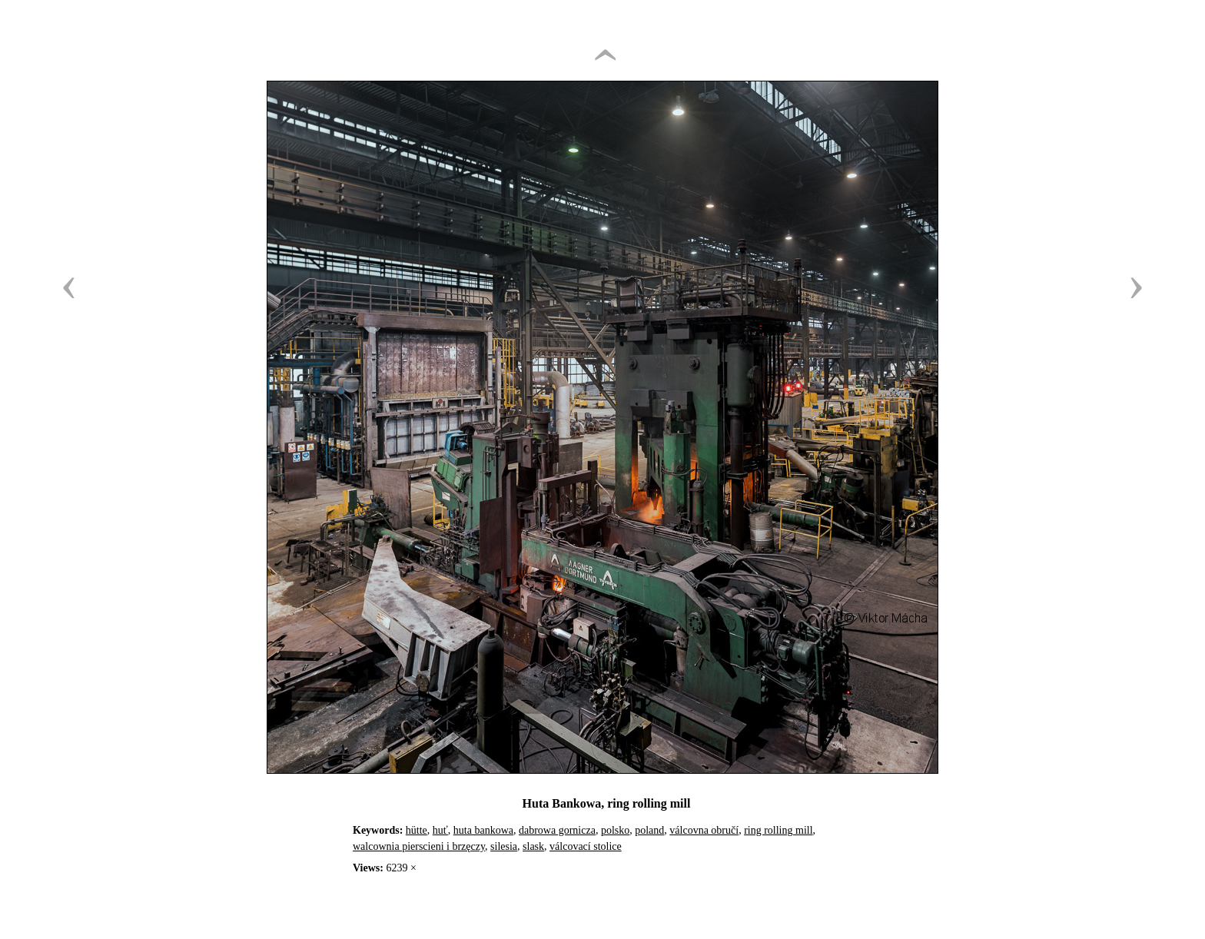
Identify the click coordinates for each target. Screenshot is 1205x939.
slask (533, 846)
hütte (416, 830)
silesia (503, 846)
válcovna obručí (704, 830)
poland (649, 830)
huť (440, 830)
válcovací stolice (585, 846)
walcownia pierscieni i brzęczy (419, 846)
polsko (615, 830)
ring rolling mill (778, 830)
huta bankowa (483, 830)
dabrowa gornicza (557, 830)
